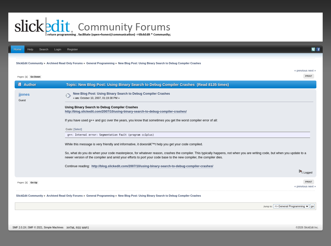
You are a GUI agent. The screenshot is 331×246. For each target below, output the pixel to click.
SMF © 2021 (35, 227)
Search (43, 49)
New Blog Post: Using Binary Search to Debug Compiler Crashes (121, 93)
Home (17, 49)
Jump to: (268, 206)
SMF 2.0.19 (19, 227)
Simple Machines (54, 227)
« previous (300, 70)
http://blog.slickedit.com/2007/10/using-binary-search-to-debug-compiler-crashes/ (126, 111)
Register (72, 49)
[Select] (78, 129)
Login (57, 49)
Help (30, 49)
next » (312, 70)
